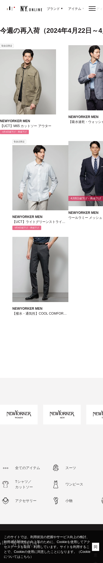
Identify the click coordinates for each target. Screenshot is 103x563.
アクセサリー (26, 501)
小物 (69, 501)
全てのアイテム (27, 468)
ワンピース (74, 484)
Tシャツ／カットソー (24, 484)
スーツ (70, 468)
